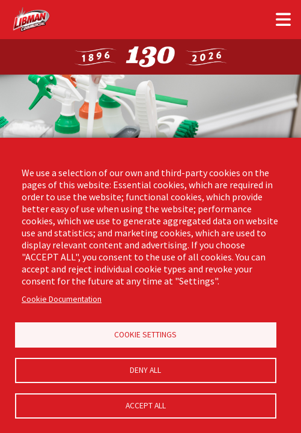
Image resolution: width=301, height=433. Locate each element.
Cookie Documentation (62, 299)
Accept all (146, 406)
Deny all (145, 370)
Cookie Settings (145, 335)
